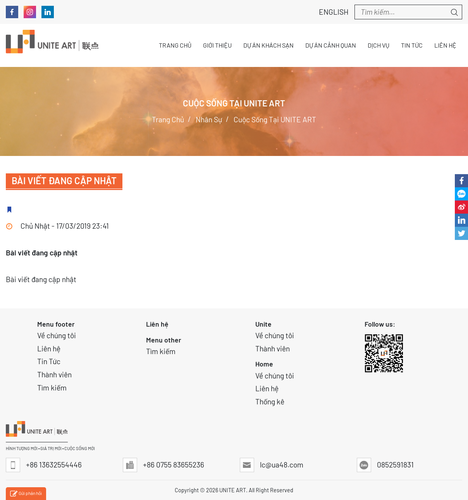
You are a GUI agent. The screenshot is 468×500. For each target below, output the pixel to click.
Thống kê (269, 401)
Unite (263, 324)
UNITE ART (232, 490)
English (329, 11)
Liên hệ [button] (445, 45)
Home (264, 364)
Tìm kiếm (52, 387)
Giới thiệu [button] (217, 45)
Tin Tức (48, 361)
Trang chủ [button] (175, 45)
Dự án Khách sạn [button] (268, 45)
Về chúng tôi (56, 335)
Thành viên (54, 374)
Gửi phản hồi (26, 494)
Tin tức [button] (412, 45)
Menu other (163, 340)
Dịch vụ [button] (378, 45)
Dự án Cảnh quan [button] (330, 45)
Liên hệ (48, 348)
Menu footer (56, 324)
